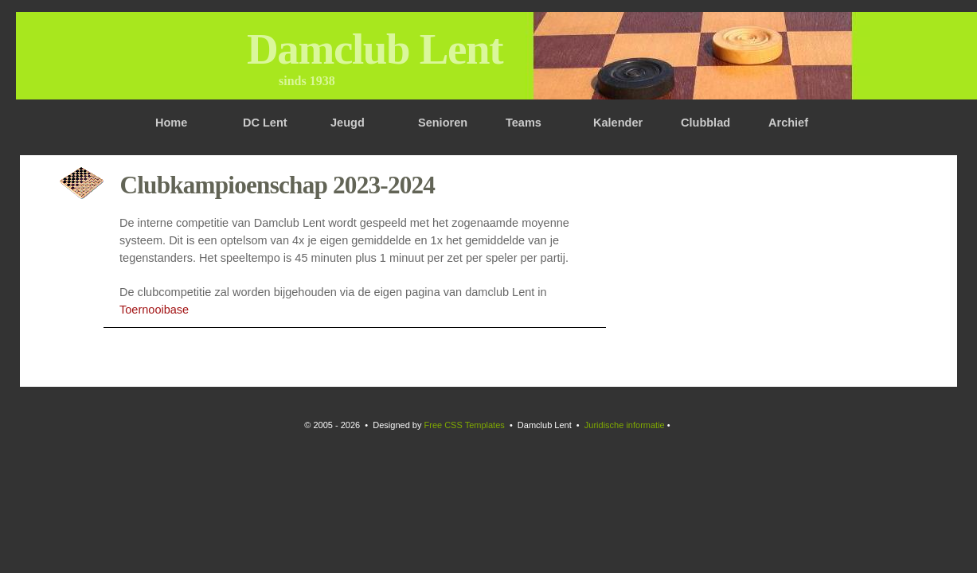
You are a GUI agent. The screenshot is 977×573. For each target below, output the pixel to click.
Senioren (442, 122)
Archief (788, 122)
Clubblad (705, 122)
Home (171, 122)
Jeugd (347, 122)
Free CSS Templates (464, 425)
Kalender (618, 122)
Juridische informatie (624, 425)
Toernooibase (154, 309)
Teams (523, 122)
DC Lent (265, 122)
